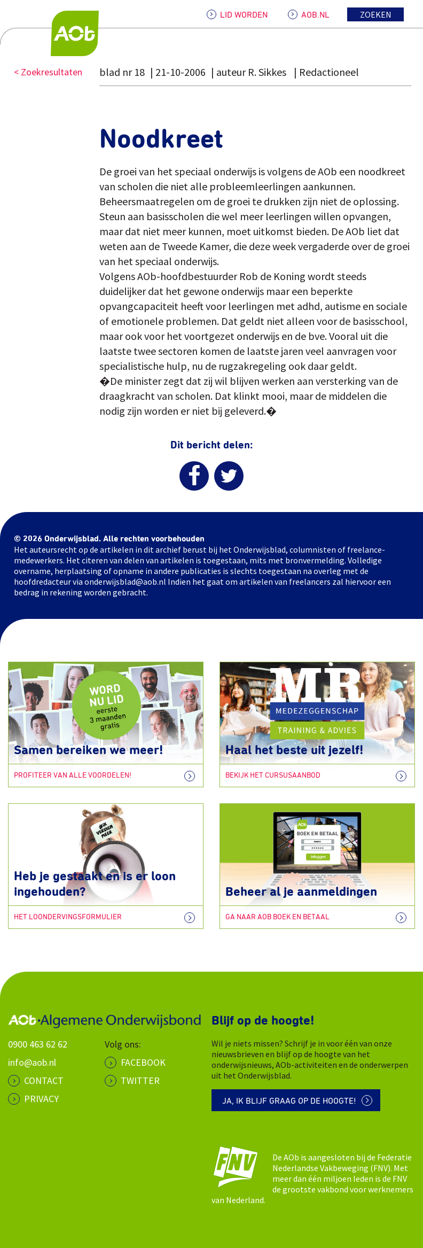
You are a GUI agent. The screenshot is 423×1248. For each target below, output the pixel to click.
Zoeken (375, 14)
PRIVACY (41, 1098)
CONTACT (44, 1080)
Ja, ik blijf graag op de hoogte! (289, 1101)
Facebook (143, 1062)
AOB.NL (315, 15)
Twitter (140, 1080)
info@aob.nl (32, 1062)
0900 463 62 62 (37, 1044)
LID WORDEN (244, 15)
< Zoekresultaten (48, 72)
